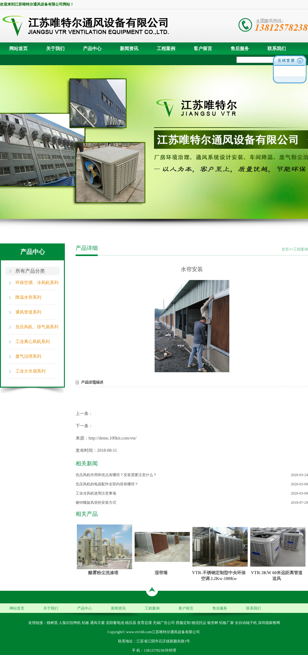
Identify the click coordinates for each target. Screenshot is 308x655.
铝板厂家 (226, 623)
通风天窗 (97, 623)
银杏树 (212, 623)
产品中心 (92, 48)
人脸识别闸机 (70, 623)
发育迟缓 (144, 623)
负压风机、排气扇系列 (36, 327)
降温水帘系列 (28, 297)
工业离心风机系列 (32, 341)
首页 (285, 249)
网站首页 (18, 48)
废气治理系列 (28, 356)
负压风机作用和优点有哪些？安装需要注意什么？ (116, 475)
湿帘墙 (161, 572)
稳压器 (130, 623)
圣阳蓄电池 (115, 623)
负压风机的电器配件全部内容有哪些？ (107, 484)
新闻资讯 (129, 48)
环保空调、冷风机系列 (36, 282)
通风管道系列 (28, 312)
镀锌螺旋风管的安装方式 (96, 502)
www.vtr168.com (139, 632)
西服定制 (183, 623)
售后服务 (240, 48)
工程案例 (166, 48)
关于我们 (55, 48)
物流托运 (199, 623)
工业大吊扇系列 (30, 371)
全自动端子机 (246, 623)
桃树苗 (52, 623)
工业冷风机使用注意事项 (96, 493)
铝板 (85, 623)
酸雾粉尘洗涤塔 (103, 572)
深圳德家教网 (269, 623)
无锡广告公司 (164, 623)
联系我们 (276, 48)
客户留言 (203, 48)
